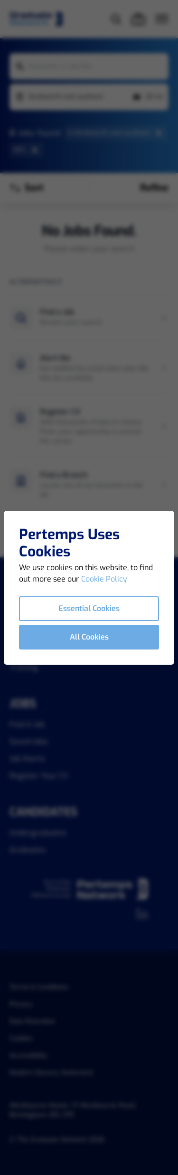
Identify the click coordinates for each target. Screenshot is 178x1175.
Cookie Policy (104, 579)
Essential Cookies (89, 608)
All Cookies (89, 637)
